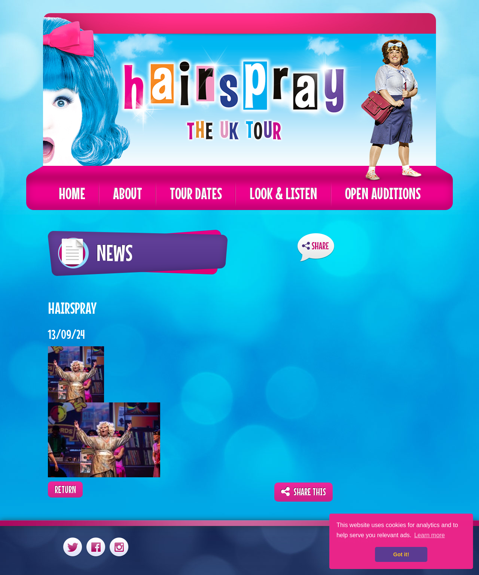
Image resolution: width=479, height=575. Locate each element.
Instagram (119, 546)
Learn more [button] (429, 535)
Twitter (72, 546)
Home (72, 193)
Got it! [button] (401, 554)
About (127, 193)
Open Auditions (383, 193)
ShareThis (316, 247)
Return (65, 489)
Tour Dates (196, 193)
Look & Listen (283, 193)
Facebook (95, 546)
